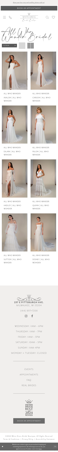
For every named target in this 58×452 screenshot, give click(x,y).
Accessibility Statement (45, 441)
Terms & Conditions (11, 441)
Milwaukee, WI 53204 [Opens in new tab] (29, 304)
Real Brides (29, 386)
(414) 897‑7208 (29, 311)
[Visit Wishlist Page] (53, 17)
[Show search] (47, 17)
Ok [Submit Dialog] (55, 448)
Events (29, 370)
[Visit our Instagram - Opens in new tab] (26, 316)
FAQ (29, 380)
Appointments (29, 375)
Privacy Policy (27, 441)
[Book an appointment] (29, 8)
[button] (4, 17)
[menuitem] (4, 17)
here (40, 450)
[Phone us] (10, 17)
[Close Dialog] (3, 448)
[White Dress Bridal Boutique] (29, 17)
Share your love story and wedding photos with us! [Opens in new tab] (28, 3)
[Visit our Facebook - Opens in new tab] (32, 316)
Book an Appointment (29, 422)
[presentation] (14, 71)
